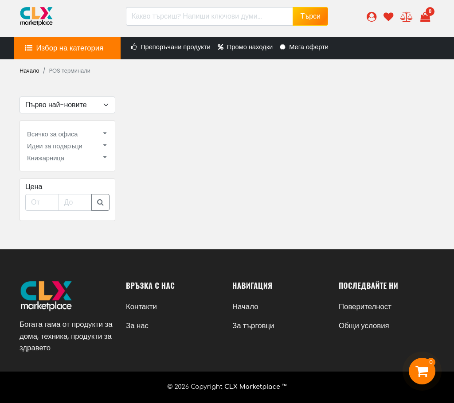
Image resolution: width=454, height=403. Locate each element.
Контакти (141, 306)
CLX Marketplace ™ (255, 387)
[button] (371, 16)
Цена (33, 187)
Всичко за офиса (52, 134)
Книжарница (45, 158)
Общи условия (364, 325)
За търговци (253, 325)
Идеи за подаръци (54, 146)
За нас (137, 325)
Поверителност (365, 306)
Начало (29, 70)
